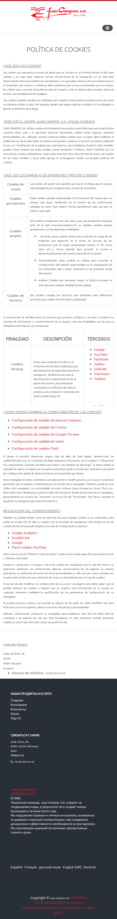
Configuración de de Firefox (39, 427)
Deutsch (89, 867)
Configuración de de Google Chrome (45, 434)
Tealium (100, 378)
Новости (17, 755)
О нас (16, 798)
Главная (17, 700)
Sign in (16, 718)
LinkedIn (100, 369)
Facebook (101, 359)
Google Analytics (24, 532)
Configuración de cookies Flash (35, 448)
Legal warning (69, 907)
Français (31, 867)
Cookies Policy (24, 794)
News (15, 713)
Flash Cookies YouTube (29, 547)
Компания (19, 704)
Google (99, 349)
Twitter (99, 364)
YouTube (100, 354)
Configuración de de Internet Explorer (46, 420)
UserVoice (101, 373)
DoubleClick (21, 537)
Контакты (18, 709)
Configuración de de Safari (38, 441)
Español (16, 867)
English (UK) (72, 867)
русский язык (50, 867)
